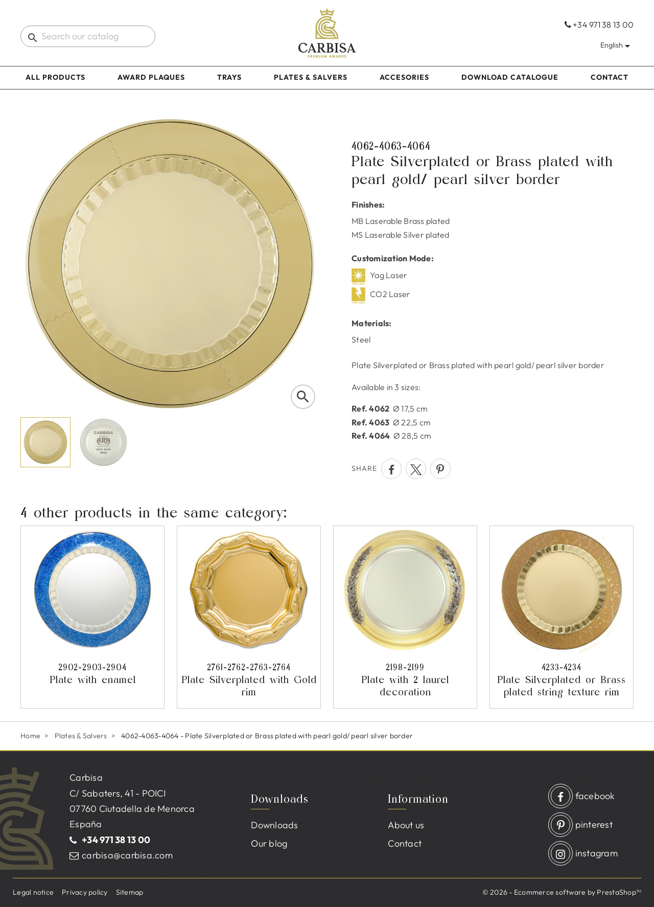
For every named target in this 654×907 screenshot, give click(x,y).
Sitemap (130, 892)
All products (55, 77)
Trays (229, 77)
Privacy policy (85, 892)
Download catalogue (509, 77)
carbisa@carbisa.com (127, 855)
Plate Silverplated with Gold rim (248, 680)
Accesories (404, 77)
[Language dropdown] (617, 45)
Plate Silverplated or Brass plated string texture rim (561, 680)
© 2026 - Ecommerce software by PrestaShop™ (562, 892)
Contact (609, 77)
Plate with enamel (92, 674)
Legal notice (33, 892)
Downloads (274, 825)
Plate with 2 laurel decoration (405, 680)
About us (406, 825)
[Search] (87, 36)
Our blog (269, 843)
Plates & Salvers (310, 77)
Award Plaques (151, 77)
